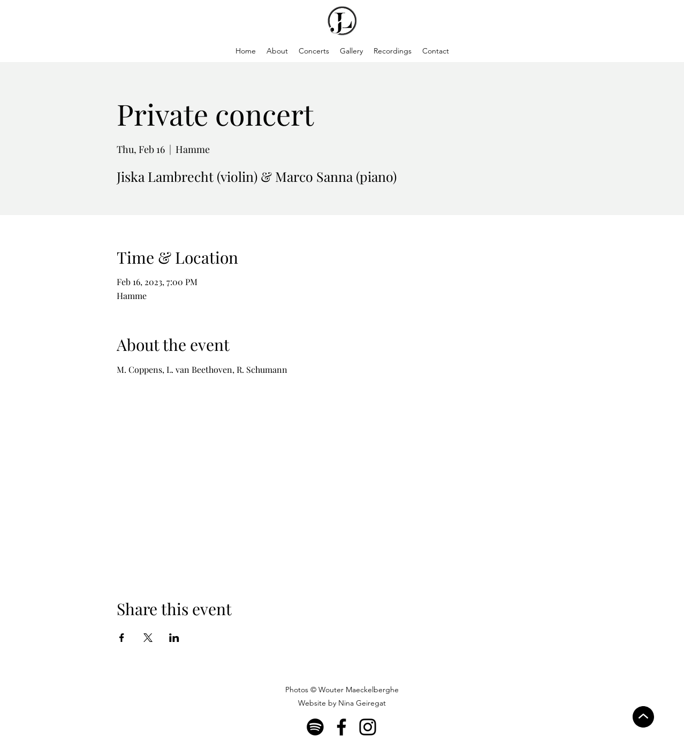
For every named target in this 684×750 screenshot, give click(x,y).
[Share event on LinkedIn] (174, 637)
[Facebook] (341, 727)
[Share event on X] (148, 637)
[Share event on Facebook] (122, 637)
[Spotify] (315, 727)
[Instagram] (367, 727)
